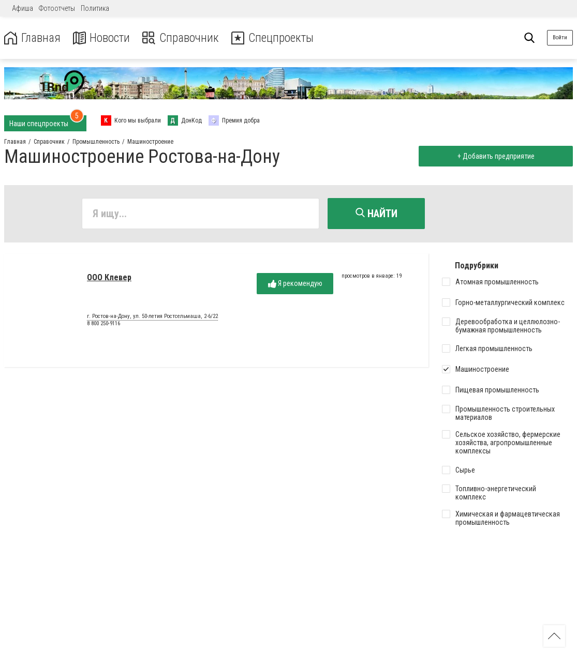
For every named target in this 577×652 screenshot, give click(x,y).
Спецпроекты (276, 38)
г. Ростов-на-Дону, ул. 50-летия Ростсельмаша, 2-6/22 (152, 317)
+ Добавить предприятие (495, 156)
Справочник (182, 38)
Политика (95, 8)
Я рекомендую (295, 284)
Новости (102, 38)
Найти (376, 213)
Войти (560, 37)
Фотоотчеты (57, 8)
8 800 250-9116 (103, 324)
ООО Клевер (109, 278)
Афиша (22, 8)
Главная (32, 38)
